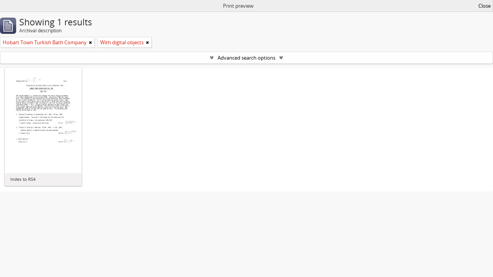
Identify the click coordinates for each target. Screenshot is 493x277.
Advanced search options (246, 57)
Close (484, 5)
